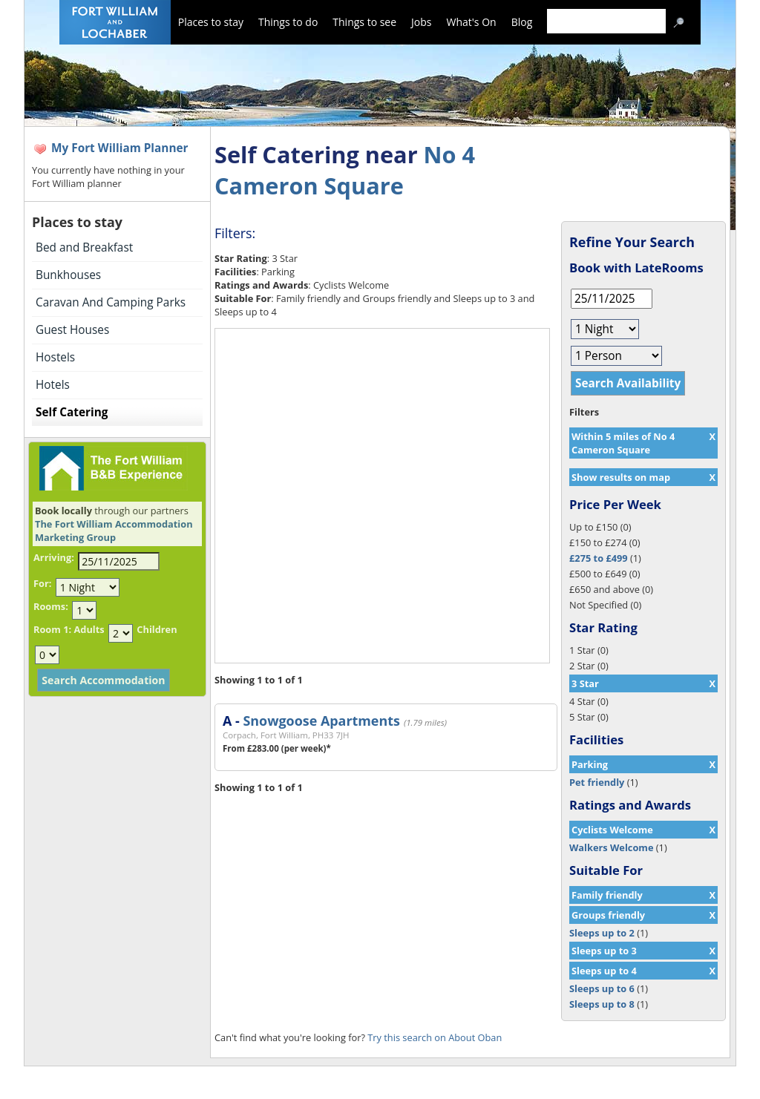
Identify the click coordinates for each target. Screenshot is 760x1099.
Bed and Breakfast (84, 247)
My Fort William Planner (120, 148)
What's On (472, 22)
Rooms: (50, 606)
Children (157, 629)
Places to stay (210, 22)
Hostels (55, 357)
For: (42, 583)
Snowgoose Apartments (321, 720)
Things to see (364, 22)
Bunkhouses (68, 275)
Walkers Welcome (611, 847)
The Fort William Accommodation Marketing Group (114, 530)
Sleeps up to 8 (602, 1004)
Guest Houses (72, 330)
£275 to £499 (598, 558)
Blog (522, 22)
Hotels (53, 385)
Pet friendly (596, 782)
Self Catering (72, 412)
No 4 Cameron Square (344, 170)
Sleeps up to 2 (602, 932)
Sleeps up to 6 (602, 988)
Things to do (288, 22)
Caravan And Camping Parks (111, 302)
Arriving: (53, 557)
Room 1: (52, 629)
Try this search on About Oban (434, 1037)
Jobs (421, 22)
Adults (88, 629)
